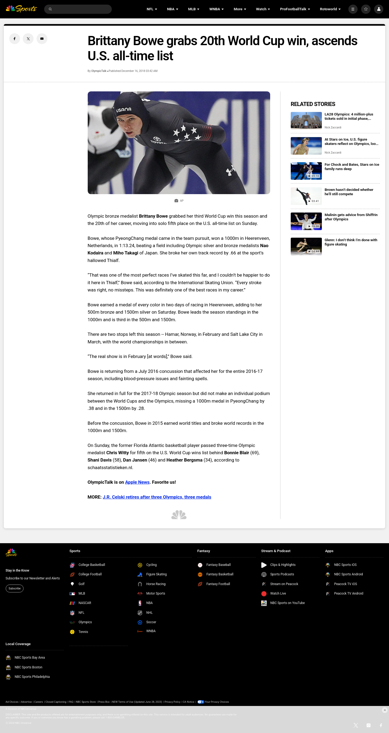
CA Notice (188, 701)
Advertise (26, 701)
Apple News (137, 482)
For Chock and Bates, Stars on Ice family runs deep (352, 166)
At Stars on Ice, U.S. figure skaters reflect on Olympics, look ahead (351, 141)
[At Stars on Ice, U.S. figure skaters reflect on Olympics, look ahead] (306, 146)
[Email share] (42, 38)
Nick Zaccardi (333, 127)
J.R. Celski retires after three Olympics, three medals (157, 497)
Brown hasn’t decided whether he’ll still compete (349, 191)
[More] (353, 9)
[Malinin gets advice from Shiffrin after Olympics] (306, 221)
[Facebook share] (14, 38)
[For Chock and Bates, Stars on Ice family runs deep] (306, 171)
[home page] (21, 9)
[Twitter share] (28, 38)
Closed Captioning (55, 701)
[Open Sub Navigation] (156, 9)
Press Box (104, 701)
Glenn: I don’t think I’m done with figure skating (351, 242)
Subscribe (15, 588)
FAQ (71, 701)
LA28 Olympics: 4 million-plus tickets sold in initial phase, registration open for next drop (349, 116)
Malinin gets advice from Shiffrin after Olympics (351, 217)
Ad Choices (12, 701)
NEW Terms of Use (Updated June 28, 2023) (137, 701)
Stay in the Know (17, 570)
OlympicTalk (98, 71)
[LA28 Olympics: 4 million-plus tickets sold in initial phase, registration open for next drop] (306, 121)
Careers (38, 701)
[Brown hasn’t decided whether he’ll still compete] (306, 196)
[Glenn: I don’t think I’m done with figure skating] (306, 246)
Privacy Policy (172, 701)
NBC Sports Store (86, 701)
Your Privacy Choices (217, 701)
